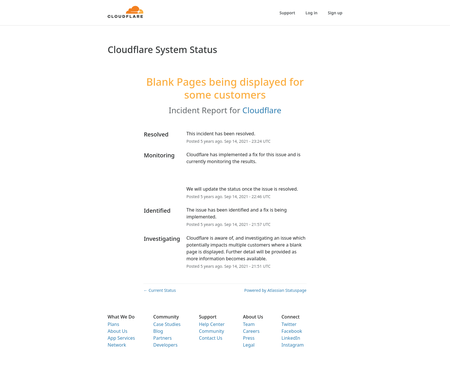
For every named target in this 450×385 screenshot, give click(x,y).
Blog (158, 331)
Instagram (293, 345)
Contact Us (210, 338)
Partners (162, 338)
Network (117, 345)
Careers (251, 331)
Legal (249, 345)
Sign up (335, 12)
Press (249, 338)
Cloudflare (262, 110)
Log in (312, 12)
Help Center (211, 324)
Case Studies (167, 324)
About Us (117, 331)
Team (249, 324)
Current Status (159, 290)
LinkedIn (291, 338)
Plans (113, 324)
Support (287, 12)
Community (211, 331)
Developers (165, 345)
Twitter (289, 324)
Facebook (292, 331)
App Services (121, 338)
